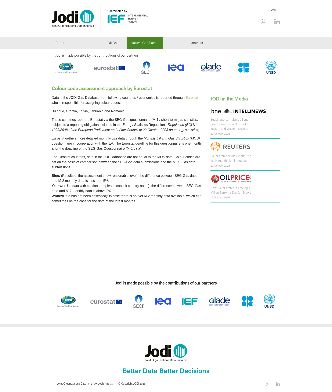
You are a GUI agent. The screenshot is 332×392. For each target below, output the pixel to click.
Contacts (196, 42)
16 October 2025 (220, 196)
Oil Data (113, 42)
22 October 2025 (220, 133)
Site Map (111, 383)
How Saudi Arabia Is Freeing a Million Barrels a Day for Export (230, 189)
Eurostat (191, 97)
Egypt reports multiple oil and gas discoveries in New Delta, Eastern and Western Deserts (228, 124)
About (59, 42)
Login (274, 9)
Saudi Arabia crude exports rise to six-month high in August (230, 158)
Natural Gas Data (143, 42)
